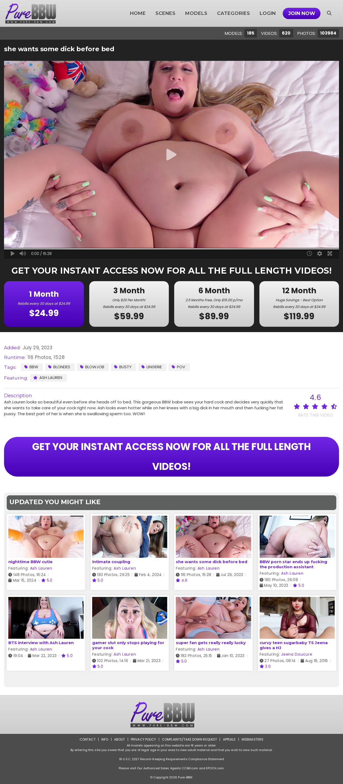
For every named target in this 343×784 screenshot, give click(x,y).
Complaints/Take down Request (189, 739)
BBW (31, 367)
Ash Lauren (47, 377)
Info (104, 739)
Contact (88, 739)
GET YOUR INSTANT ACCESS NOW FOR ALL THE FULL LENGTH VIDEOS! (171, 456)
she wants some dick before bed (211, 561)
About (119, 739)
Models (196, 13)
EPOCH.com (215, 768)
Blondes (59, 367)
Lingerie (151, 367)
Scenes (165, 13)
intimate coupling (111, 561)
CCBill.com (190, 768)
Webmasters (252, 739)
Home (138, 13)
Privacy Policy (143, 739)
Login (268, 13)
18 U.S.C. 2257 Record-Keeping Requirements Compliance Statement (171, 759)
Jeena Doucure (296, 654)
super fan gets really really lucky (211, 642)
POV (178, 367)
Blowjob (92, 367)
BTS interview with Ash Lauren (41, 642)
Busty (123, 367)
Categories (233, 13)
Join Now (301, 13)
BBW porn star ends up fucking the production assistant (293, 564)
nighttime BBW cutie (30, 561)
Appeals (229, 739)
